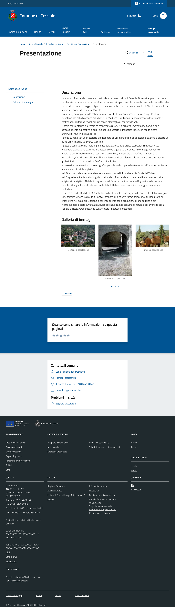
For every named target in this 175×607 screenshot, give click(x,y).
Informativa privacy (98, 486)
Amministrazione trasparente (103, 499)
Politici (9, 465)
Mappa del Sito (82, 595)
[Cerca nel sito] (162, 15)
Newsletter (136, 489)
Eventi (134, 470)
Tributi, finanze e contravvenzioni (104, 447)
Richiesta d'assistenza (99, 513)
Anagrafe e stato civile (57, 442)
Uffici (8, 469)
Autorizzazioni (53, 447)
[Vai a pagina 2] (115, 286)
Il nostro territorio (54, 44)
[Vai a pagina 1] (111, 286)
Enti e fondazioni (13, 451)
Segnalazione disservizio (100, 506)
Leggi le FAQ (95, 502)
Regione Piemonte (15, 3)
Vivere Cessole (66, 30)
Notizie (134, 442)
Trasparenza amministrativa (124, 30)
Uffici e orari (11, 556)
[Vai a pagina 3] (118, 286)
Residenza (105, 32)
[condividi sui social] (131, 52)
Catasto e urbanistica (57, 451)
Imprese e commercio (99, 442)
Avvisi (133, 447)
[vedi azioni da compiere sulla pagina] (148, 53)
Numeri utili (11, 561)
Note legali (94, 490)
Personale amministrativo (18, 460)
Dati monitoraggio (14, 595)
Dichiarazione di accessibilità (102, 495)
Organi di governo (14, 456)
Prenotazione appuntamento (102, 509)
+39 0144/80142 (23, 500)
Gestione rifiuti (86, 30)
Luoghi (134, 466)
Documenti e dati (14, 447)
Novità (37, 32)
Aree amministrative (15, 442)
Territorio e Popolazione (78, 44)
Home (22, 44)
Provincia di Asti (54, 490)
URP (8, 552)
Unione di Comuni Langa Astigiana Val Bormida (66, 497)
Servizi (51, 32)
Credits (58, 595)
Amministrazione (18, 32)
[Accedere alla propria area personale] (149, 3)
